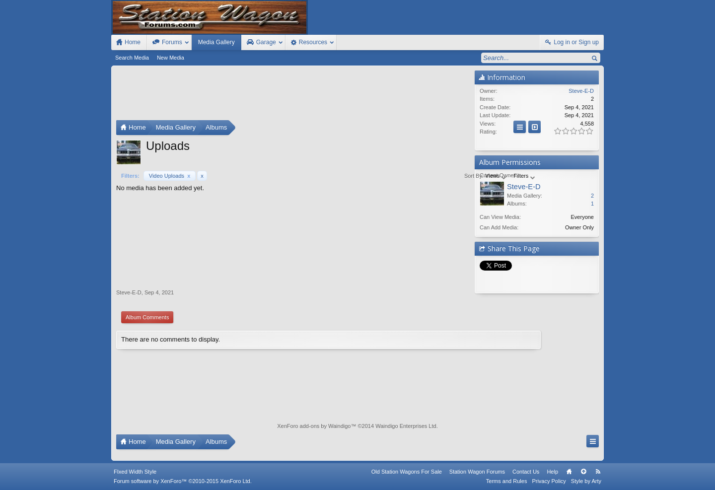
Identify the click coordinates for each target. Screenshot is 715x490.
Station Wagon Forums (477, 472)
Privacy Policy (549, 481)
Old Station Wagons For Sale (406, 472)
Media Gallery (216, 42)
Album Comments (147, 317)
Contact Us (525, 472)
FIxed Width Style (135, 472)
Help (552, 472)
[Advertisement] (293, 95)
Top (583, 471)
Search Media (132, 58)
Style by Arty (586, 481)
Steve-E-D (129, 292)
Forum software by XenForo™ (183, 481)
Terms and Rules (506, 481)
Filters (453, 175)
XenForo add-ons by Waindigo (314, 426)
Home (569, 471)
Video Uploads (170, 176)
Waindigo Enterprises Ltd (405, 426)
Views (425, 175)
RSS (597, 471)
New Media (170, 58)
